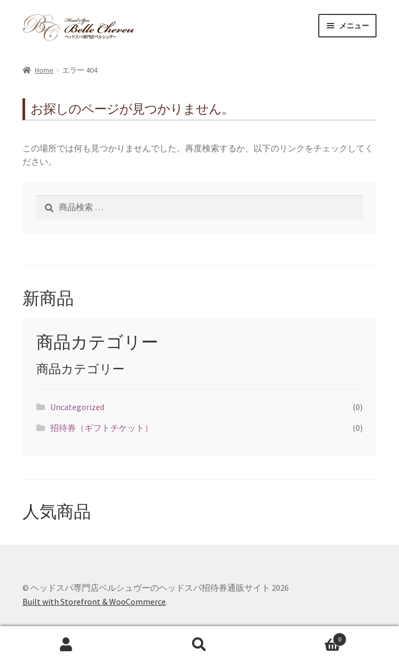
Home (44, 70)
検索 (199, 645)
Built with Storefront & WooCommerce (94, 601)
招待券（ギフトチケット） (101, 427)
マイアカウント (66, 645)
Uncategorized (77, 407)
